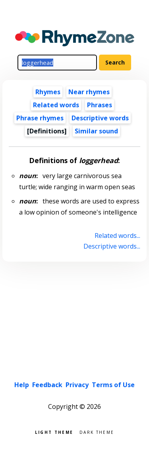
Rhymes (47, 91)
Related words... (117, 235)
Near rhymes (89, 91)
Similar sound (96, 131)
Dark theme (96, 431)
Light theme (54, 431)
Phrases (99, 105)
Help (21, 384)
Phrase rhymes (40, 118)
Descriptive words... (111, 246)
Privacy (77, 384)
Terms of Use (113, 384)
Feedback (47, 384)
